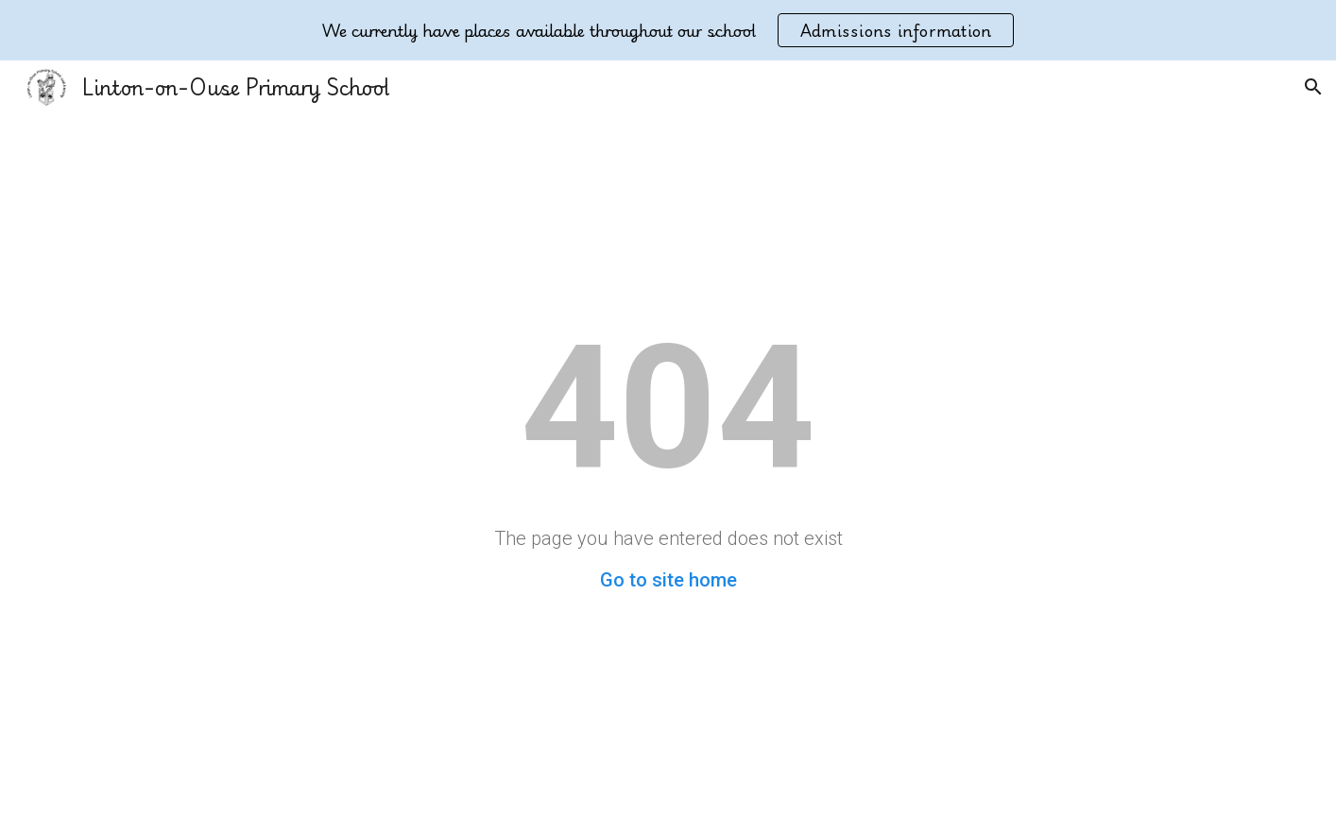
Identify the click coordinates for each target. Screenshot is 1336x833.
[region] (668, 30)
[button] (1313, 87)
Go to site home (668, 580)
